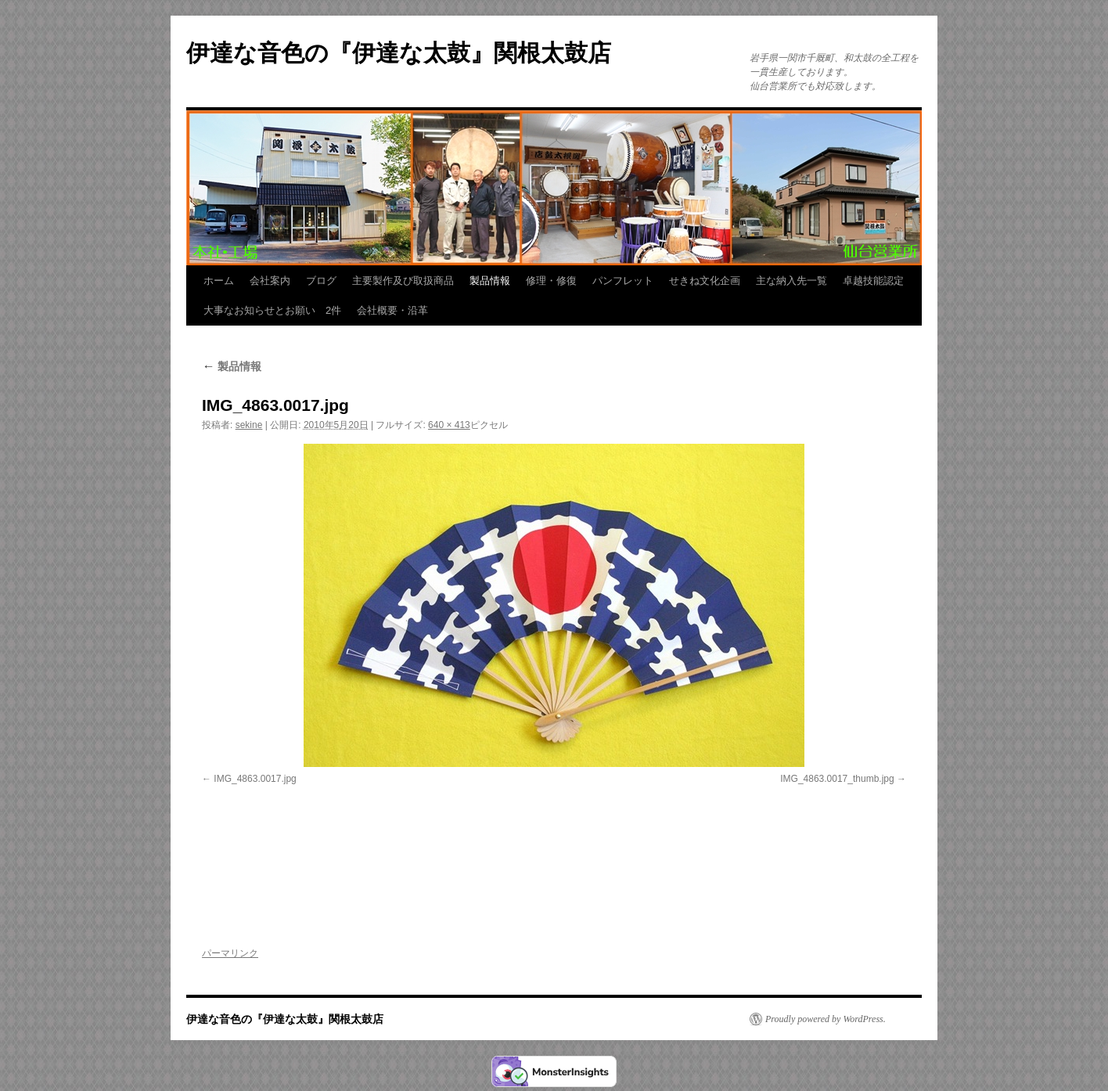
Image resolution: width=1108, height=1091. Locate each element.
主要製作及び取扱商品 (403, 280)
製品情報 (489, 280)
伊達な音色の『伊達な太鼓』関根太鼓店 (398, 53)
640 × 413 (449, 424)
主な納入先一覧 (791, 280)
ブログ (321, 280)
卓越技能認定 (873, 280)
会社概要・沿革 (392, 310)
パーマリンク (230, 953)
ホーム (218, 280)
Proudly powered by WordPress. (825, 1019)
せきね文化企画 (704, 280)
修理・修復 (551, 280)
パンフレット (622, 280)
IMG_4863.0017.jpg (255, 778)
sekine (249, 424)
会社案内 (270, 280)
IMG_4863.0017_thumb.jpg (837, 778)
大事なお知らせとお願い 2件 (272, 310)
